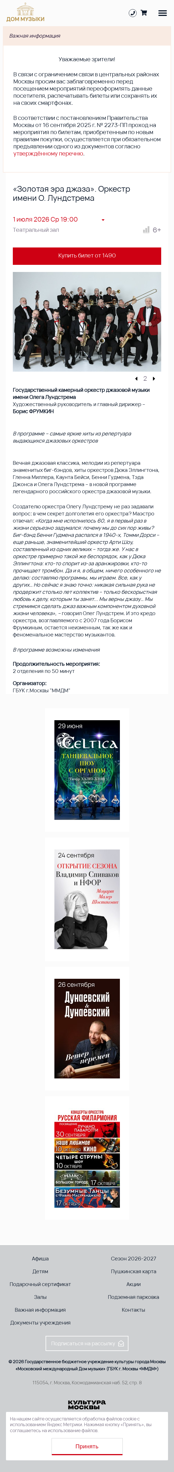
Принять (87, 1446)
